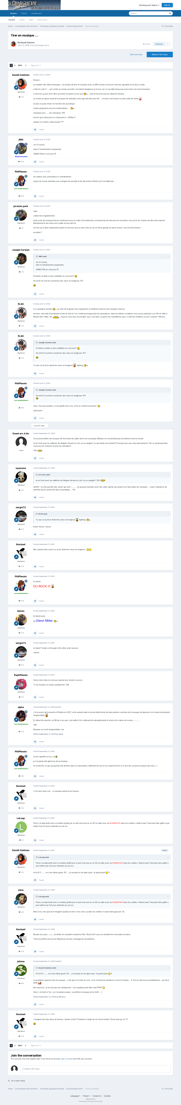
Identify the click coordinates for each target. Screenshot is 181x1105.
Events (22, 20)
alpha (21, 707)
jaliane (21, 961)
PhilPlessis (21, 171)
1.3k (21, 326)
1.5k (21, 697)
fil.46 (21, 304)
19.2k (21, 162)
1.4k (21, 97)
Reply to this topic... (31, 1069)
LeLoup (21, 818)
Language (75, 1096)
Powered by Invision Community (90, 1101)
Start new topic (136, 54)
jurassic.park (20, 206)
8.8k (21, 196)
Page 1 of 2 (36, 65)
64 (21, 840)
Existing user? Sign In (149, 5)
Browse (13, 14)
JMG (20, 139)
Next (20, 65)
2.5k (21, 566)
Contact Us (96, 1096)
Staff (31, 20)
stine (21, 890)
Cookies (107, 1096)
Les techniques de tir (40, 45)
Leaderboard (36, 13)
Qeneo (20, 611)
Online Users (42, 20)
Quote (41, 129)
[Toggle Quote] (37, 256)
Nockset (20, 544)
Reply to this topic (160, 54)
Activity (24, 13)
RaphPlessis (21, 675)
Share (146, 44)
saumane (21, 468)
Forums (12, 20)
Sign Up (167, 5)
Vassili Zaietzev (27, 42)
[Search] (141, 13)
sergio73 (21, 507)
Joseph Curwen (20, 250)
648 (21, 983)
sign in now (65, 1059)
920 (21, 912)
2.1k (21, 272)
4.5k (21, 731)
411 (21, 228)
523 (21, 529)
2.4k (21, 633)
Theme (86, 1096)
